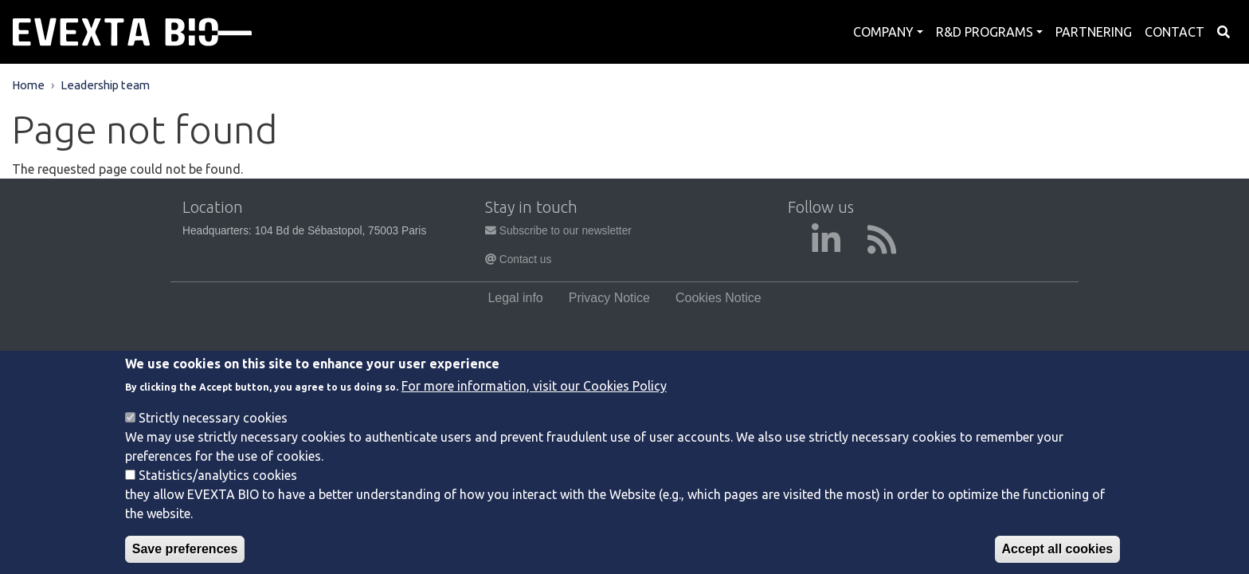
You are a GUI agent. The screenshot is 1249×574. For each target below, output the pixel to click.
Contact (1174, 32)
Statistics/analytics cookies (218, 491)
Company (883, 32)
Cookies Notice (718, 298)
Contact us (518, 259)
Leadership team (105, 85)
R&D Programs (984, 32)
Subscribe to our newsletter (558, 231)
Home (28, 85)
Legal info (514, 298)
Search (1223, 32)
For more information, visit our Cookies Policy (534, 402)
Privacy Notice (609, 298)
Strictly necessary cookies (213, 434)
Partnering (1093, 32)
